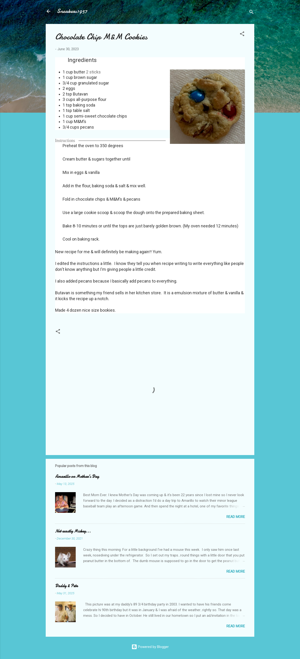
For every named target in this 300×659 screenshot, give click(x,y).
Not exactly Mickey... (73, 531)
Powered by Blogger (150, 647)
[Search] (251, 13)
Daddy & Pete (66, 586)
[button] (242, 34)
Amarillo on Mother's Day (77, 476)
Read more (235, 517)
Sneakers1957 (72, 11)
